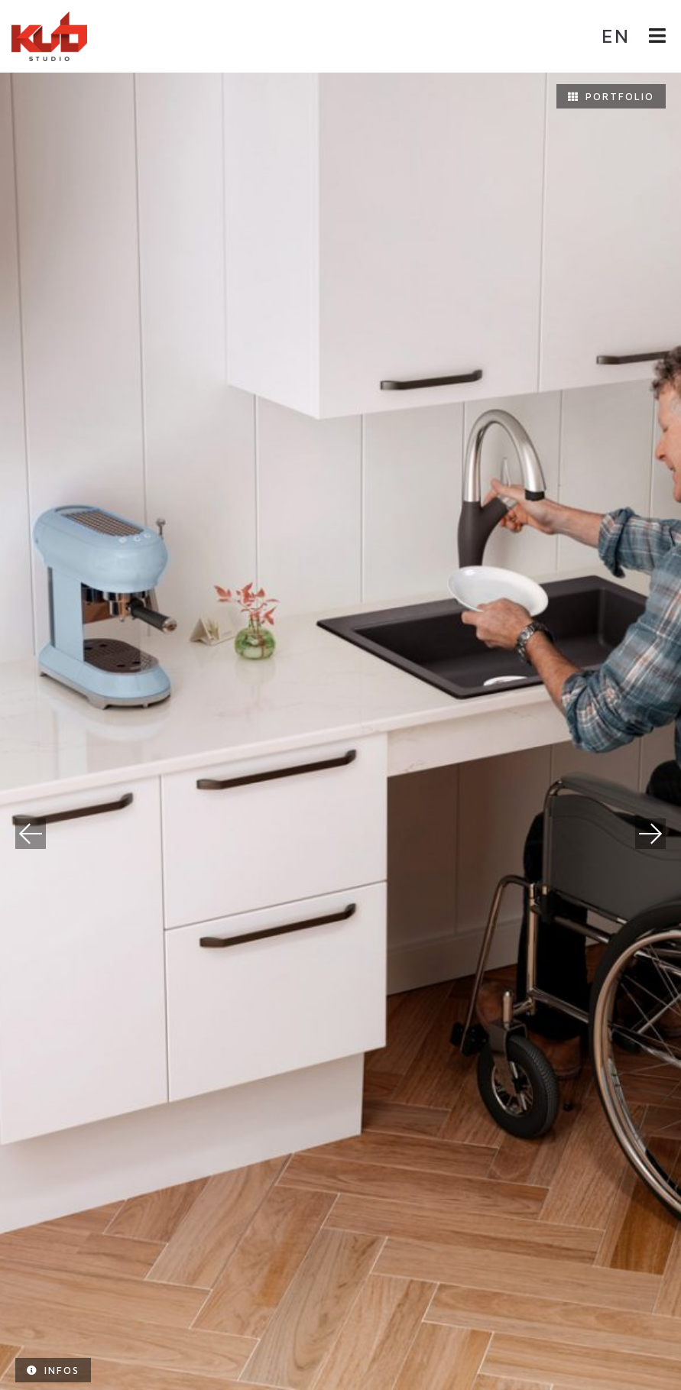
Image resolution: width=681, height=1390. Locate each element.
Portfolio (611, 96)
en (616, 35)
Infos (53, 1370)
